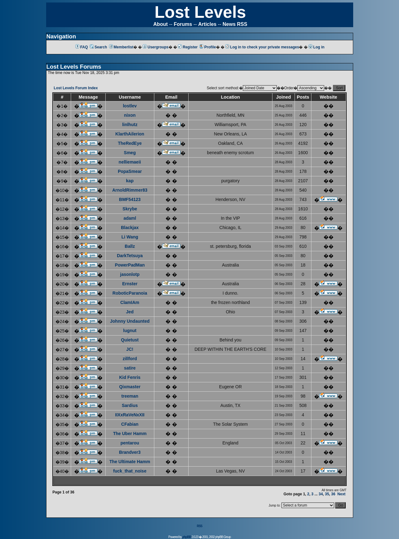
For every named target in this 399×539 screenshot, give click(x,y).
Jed (129, 311)
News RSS (235, 24)
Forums (183, 24)
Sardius (130, 405)
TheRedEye (130, 143)
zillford (130, 358)
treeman (129, 396)
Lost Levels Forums (73, 66)
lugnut (130, 330)
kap (129, 180)
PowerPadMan (130, 264)
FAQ (81, 47)
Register (188, 47)
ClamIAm (129, 302)
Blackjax (130, 227)
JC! (129, 349)
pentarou (129, 442)
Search (98, 47)
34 (321, 494)
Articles (207, 24)
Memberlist (121, 47)
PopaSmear (130, 171)
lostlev (130, 105)
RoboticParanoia (130, 293)
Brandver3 (130, 452)
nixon (130, 115)
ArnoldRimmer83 (129, 190)
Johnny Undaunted (130, 321)
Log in (316, 47)
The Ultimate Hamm (129, 461)
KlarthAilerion (129, 133)
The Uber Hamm (130, 433)
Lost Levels (200, 12)
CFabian (129, 424)
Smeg (130, 152)
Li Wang (129, 236)
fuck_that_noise (130, 470)
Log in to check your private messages (262, 47)
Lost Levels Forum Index (76, 88)
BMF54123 (130, 199)
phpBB (186, 537)
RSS (199, 526)
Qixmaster (129, 386)
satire (130, 367)
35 (327, 494)
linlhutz (129, 124)
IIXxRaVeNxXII (129, 414)
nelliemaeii (130, 161)
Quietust (130, 339)
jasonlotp (129, 274)
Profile (208, 47)
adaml (129, 218)
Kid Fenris (129, 377)
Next (341, 494)
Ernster (129, 283)
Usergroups (155, 47)
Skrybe (130, 208)
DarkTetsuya (130, 255)
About (160, 24)
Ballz (130, 246)
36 (333, 494)
